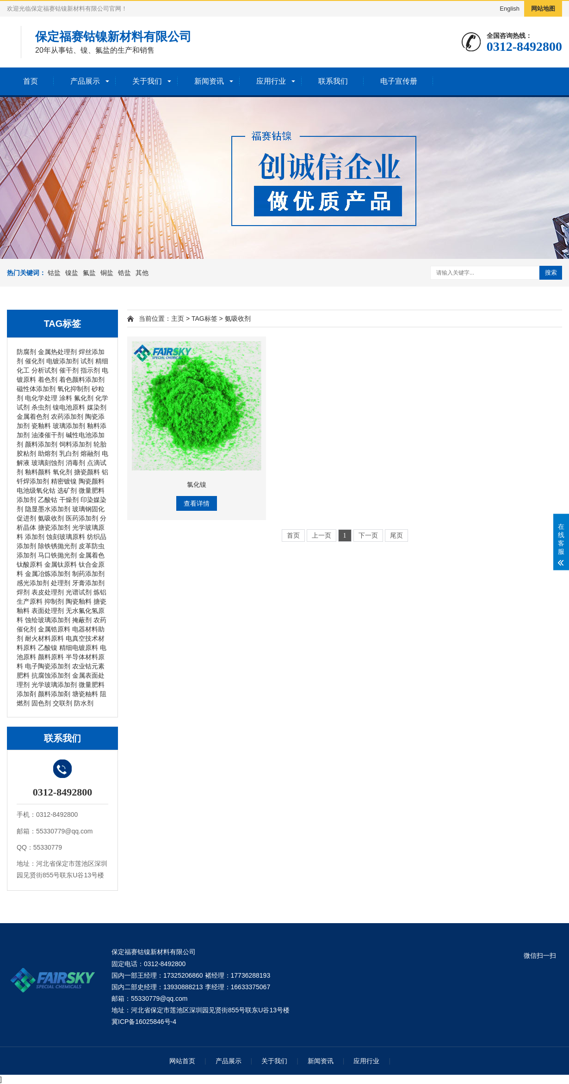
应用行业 (271, 81)
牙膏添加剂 (88, 583)
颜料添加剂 (41, 444)
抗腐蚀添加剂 (50, 675)
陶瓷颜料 (92, 481)
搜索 (551, 272)
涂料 (65, 398)
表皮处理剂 (47, 592)
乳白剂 (69, 453)
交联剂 (62, 703)
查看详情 (197, 503)
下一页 (368, 535)
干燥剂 (69, 499)
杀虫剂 (41, 407)
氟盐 (89, 272)
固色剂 (41, 703)
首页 (30, 81)
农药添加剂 (67, 416)
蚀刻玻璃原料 (65, 536)
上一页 (321, 535)
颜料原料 (51, 657)
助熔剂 (47, 453)
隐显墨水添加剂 (47, 509)
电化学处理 (41, 398)
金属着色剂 (33, 416)
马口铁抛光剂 (57, 555)
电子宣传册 (398, 81)
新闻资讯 (209, 81)
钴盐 (54, 272)
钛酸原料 (30, 564)
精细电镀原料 (78, 647)
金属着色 (92, 555)
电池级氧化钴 (36, 490)
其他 (142, 272)
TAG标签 (204, 318)
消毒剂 (75, 462)
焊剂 (23, 592)
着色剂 (47, 379)
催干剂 (69, 370)
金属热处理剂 (57, 351)
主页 (177, 318)
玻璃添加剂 (69, 425)
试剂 (86, 361)
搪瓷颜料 (87, 472)
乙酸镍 (47, 647)
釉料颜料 (38, 472)
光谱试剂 (79, 592)
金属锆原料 (54, 629)
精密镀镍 (64, 481)
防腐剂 (26, 351)
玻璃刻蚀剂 (47, 462)
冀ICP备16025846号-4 (143, 1021)
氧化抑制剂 (73, 388)
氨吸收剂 (51, 518)
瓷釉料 (41, 425)
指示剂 (90, 370)
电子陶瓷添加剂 (47, 666)
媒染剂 (96, 407)
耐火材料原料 (44, 638)
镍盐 (71, 272)
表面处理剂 (47, 610)
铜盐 (106, 272)
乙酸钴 (47, 499)
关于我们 (147, 81)
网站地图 (543, 8)
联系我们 (333, 81)
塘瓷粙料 (85, 694)
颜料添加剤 (54, 694)
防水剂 (83, 703)
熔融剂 (90, 453)
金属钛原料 (60, 564)
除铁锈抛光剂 (57, 546)
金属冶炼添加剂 (47, 573)
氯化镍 (196, 484)
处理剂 (60, 583)
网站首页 (182, 1061)
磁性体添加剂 (36, 388)
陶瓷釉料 (79, 601)
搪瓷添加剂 (54, 527)
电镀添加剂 (62, 361)
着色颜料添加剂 (82, 379)
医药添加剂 (82, 518)
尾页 (396, 535)
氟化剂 (83, 398)
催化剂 (34, 361)
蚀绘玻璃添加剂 (47, 620)
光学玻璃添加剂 (54, 684)
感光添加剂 (33, 583)
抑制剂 (54, 601)
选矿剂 (67, 490)
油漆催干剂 (47, 435)
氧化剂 (62, 472)
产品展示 (85, 81)
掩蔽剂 (82, 620)
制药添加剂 (88, 573)
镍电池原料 (69, 407)
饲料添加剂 (75, 444)
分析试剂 (44, 370)
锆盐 (124, 272)
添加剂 (34, 536)
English (510, 8)
